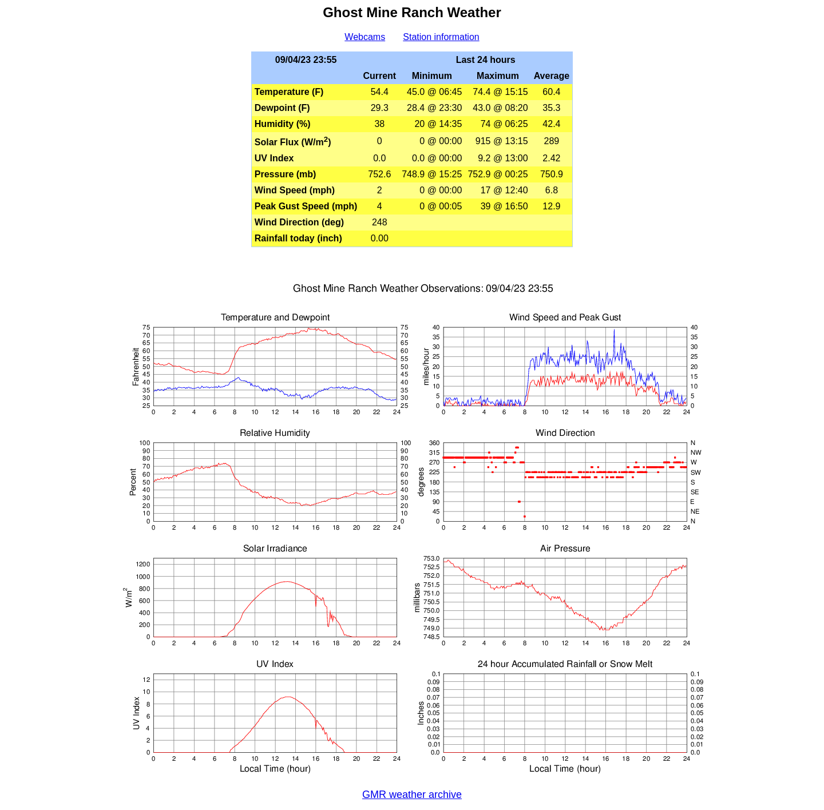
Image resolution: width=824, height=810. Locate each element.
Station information (441, 37)
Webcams (364, 37)
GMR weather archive (412, 794)
